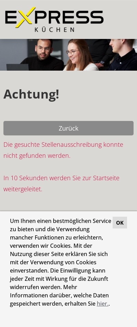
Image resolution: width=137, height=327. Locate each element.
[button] (11, 313)
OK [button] (120, 222)
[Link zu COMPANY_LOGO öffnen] (54, 19)
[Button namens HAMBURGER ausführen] (120, 19)
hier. (103, 303)
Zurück (68, 128)
